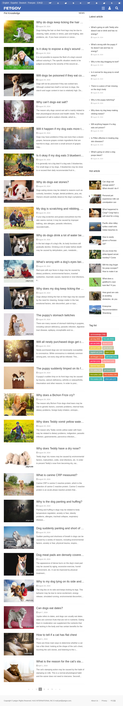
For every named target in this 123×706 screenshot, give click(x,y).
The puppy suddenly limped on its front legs (64, 368)
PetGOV (12, 8)
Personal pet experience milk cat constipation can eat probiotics (110, 199)
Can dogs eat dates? (49, 608)
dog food (108, 361)
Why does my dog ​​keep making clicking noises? (104, 112)
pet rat (108, 348)
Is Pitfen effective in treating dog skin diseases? (104, 139)
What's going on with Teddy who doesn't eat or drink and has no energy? (104, 30)
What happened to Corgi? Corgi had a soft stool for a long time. (110, 213)
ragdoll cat (96, 352)
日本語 (40, 3)
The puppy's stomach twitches (55, 315)
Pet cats (108, 339)
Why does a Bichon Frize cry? (55, 395)
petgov (15, 701)
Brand (107, 343)
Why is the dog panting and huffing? (59, 501)
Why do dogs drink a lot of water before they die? (67, 235)
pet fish (95, 361)
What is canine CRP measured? (56, 475)
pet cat (95, 343)
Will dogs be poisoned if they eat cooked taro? (65, 75)
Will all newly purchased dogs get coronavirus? (66, 341)
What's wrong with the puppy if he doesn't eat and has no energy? (104, 47)
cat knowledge (97, 334)
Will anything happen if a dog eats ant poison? (103, 126)
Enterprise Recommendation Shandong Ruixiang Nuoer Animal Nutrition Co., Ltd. (109, 310)
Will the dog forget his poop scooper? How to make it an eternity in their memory (110, 268)
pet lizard (109, 370)
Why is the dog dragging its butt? (105, 62)
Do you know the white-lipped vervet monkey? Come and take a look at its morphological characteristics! (110, 254)
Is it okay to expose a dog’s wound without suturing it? (70, 48)
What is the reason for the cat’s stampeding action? (69, 661)
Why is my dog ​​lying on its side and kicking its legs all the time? (76, 581)
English (6, 3)
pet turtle (111, 357)
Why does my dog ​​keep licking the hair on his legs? (69, 288)
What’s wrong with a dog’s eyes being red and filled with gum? (76, 261)
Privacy (104, 701)
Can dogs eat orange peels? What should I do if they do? (110, 185)
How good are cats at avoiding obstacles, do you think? (110, 296)
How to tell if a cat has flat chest (56, 634)
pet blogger (96, 357)
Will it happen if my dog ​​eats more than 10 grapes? (68, 128)
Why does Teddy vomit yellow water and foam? (66, 421)
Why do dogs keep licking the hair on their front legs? (70, 22)
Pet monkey (110, 375)
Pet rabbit (95, 370)
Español (14, 3)
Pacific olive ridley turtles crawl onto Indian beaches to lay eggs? (110, 227)
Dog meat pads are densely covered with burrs (66, 554)
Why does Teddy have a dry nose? (58, 448)
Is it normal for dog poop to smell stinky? (105, 74)
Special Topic (97, 366)
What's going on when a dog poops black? (103, 153)
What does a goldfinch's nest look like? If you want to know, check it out (109, 282)
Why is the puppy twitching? (103, 100)
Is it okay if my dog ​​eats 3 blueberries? (61, 155)
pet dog (95, 339)
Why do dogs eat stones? (52, 182)
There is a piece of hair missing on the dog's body (104, 87)
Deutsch (22, 3)
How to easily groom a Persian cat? (109, 240)
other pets (110, 379)
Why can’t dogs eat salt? (52, 102)
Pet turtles (95, 375)
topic (110, 352)
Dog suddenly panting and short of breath (62, 528)
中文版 (113, 701)
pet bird (95, 348)
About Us (94, 701)
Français (31, 3)
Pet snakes (96, 379)
